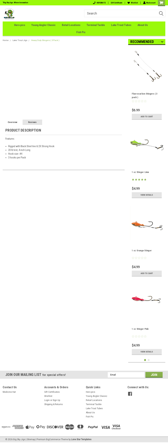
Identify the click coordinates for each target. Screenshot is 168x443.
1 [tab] (145, 360)
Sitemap (31, 439)
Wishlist (132, 3)
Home (6, 40)
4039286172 (99, 3)
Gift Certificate (116, 3)
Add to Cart (147, 116)
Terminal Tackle (96, 25)
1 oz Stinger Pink (140, 329)
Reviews (32, 122)
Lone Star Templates (81, 439)
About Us (143, 25)
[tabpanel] (147, 84)
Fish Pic (81, 32)
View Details (146, 194)
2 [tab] (149, 360)
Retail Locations (71, 25)
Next (162, 42)
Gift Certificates (52, 392)
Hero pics (19, 25)
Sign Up (56, 400)
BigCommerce (53, 439)
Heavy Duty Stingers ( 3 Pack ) (45, 40)
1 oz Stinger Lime (140, 172)
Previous (159, 42)
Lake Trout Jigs (20, 40)
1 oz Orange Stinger (142, 250)
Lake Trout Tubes (121, 25)
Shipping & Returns (53, 404)
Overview (12, 122)
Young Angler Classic (43, 25)
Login (47, 400)
